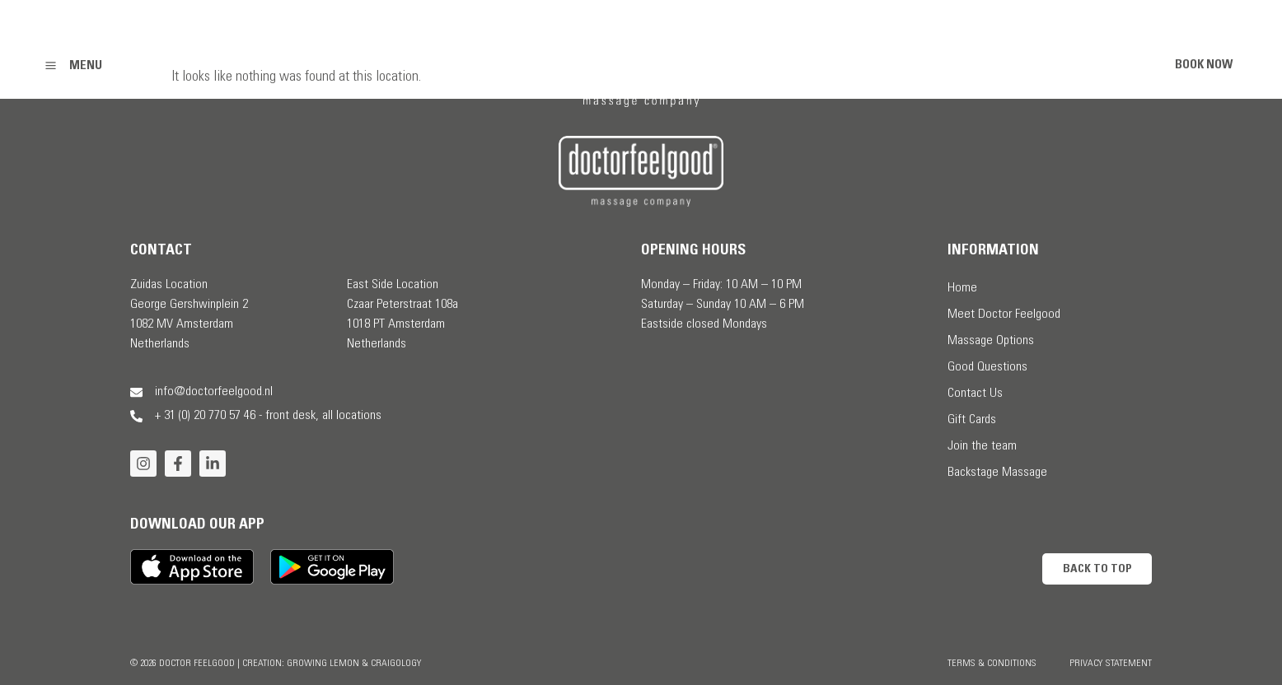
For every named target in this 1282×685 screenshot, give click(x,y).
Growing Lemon (323, 664)
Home (962, 288)
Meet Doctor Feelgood (1003, 314)
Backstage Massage (997, 472)
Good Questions (987, 367)
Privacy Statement (1110, 664)
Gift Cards (971, 419)
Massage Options (990, 340)
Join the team (982, 446)
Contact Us (975, 393)
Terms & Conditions (991, 664)
